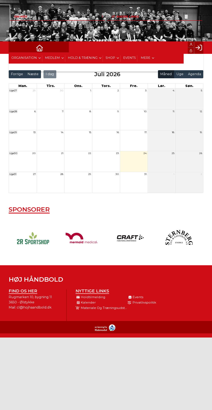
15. (90, 132)
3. (146, 90)
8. (90, 111)
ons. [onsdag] (78, 86)
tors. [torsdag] (106, 86)
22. (90, 153)
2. (118, 90)
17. (146, 132)
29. (34, 90)
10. (145, 111)
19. (201, 132)
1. (91, 90)
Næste (33, 74)
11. (174, 111)
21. (62, 153)
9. (118, 111)
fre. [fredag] (133, 86)
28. (62, 174)
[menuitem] (15, 47)
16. (118, 132)
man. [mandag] (22, 86)
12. (201, 111)
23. (117, 153)
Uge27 (13, 90)
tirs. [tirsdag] (50, 86)
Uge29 (13, 132)
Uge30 (13, 153)
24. (145, 153)
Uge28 (13, 111)
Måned (166, 74)
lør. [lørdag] (161, 86)
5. (202, 90)
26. (201, 153)
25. (173, 153)
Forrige (17, 74)
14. (62, 132)
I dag (50, 74)
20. (34, 153)
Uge (179, 74)
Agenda (194, 74)
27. (34, 174)
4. (174, 90)
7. (63, 111)
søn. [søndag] (189, 86)
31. (145, 174)
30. (62, 90)
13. (34, 132)
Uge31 (12, 174)
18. (173, 132)
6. (35, 111)
